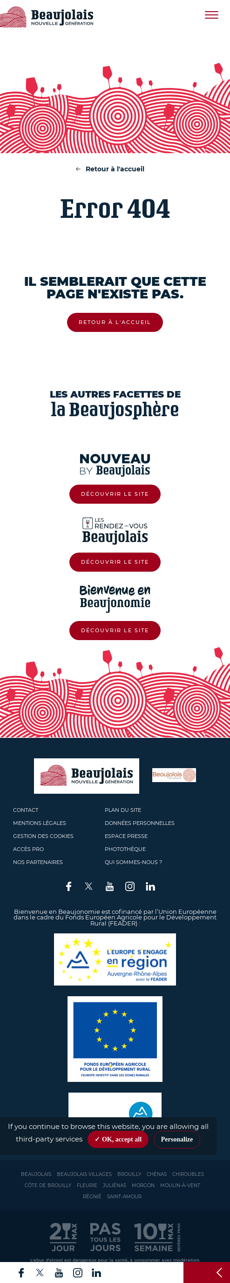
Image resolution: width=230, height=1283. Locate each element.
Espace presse (126, 836)
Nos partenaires (38, 862)
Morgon (143, 1185)
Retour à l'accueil (115, 169)
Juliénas (114, 1185)
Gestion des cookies (43, 836)
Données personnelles (140, 823)
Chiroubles (188, 1174)
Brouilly (129, 1174)
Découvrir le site (115, 494)
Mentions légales (39, 823)
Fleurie (87, 1185)
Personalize (177, 1139)
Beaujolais (36, 1174)
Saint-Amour (124, 1197)
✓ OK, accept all (118, 1139)
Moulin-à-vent (180, 1185)
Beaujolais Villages (84, 1174)
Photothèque (125, 849)
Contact (25, 810)
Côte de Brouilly (48, 1185)
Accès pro (28, 849)
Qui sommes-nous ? (133, 862)
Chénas (157, 1174)
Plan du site (123, 810)
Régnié (92, 1197)
